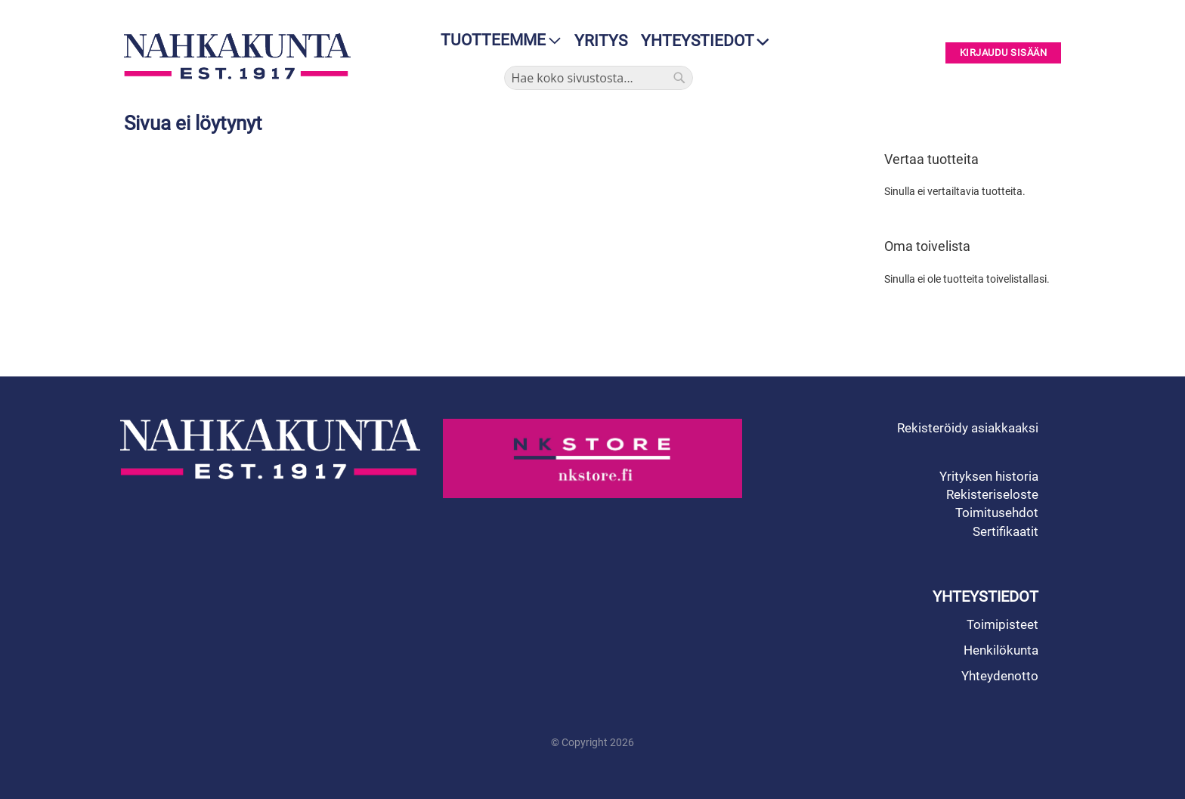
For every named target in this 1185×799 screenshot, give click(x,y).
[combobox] (598, 78)
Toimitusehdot (996, 512)
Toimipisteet (1002, 624)
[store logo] (241, 56)
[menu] (496, 40)
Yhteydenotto (999, 675)
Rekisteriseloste (992, 494)
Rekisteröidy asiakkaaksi (967, 427)
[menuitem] (496, 40)
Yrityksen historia (988, 476)
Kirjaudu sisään (1003, 53)
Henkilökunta (1001, 650)
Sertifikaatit (1005, 531)
